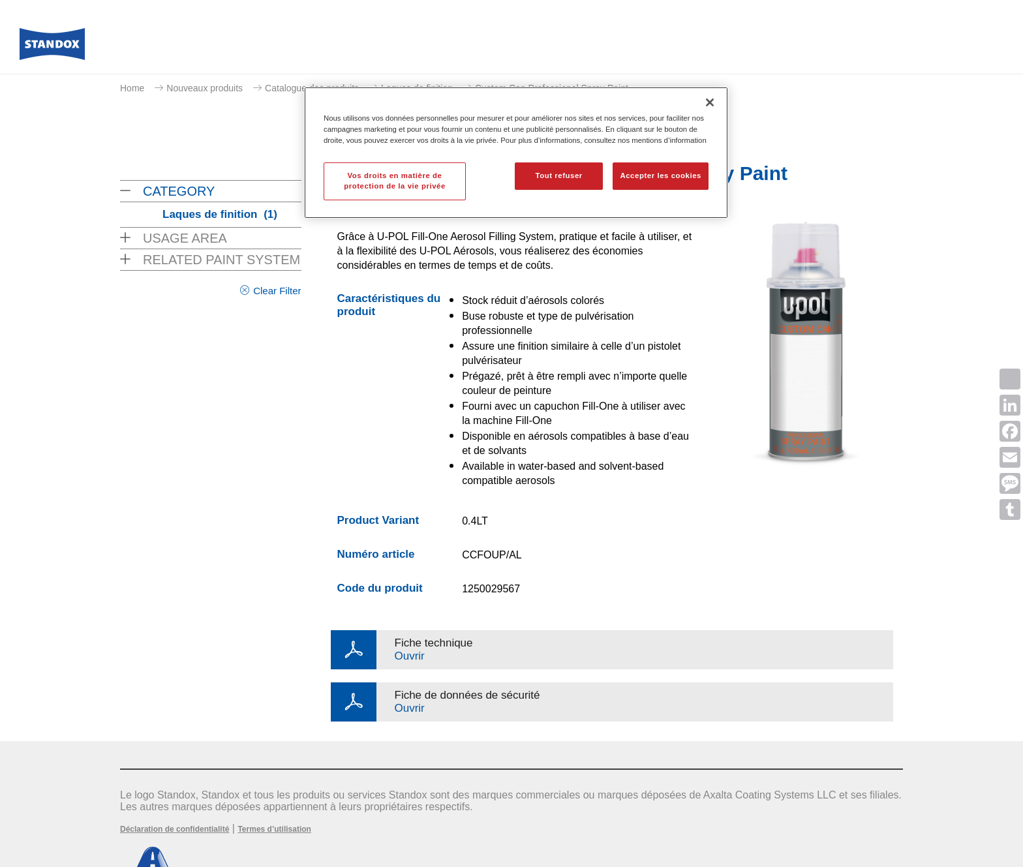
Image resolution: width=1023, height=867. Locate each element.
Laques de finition (219, 214)
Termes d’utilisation (274, 829)
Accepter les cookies (660, 175)
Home (132, 88)
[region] (516, 153)
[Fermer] (709, 102)
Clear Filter (277, 290)
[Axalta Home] (52, 48)
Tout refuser (558, 175)
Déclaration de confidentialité (174, 829)
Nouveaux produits (204, 88)
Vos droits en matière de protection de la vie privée (395, 181)
